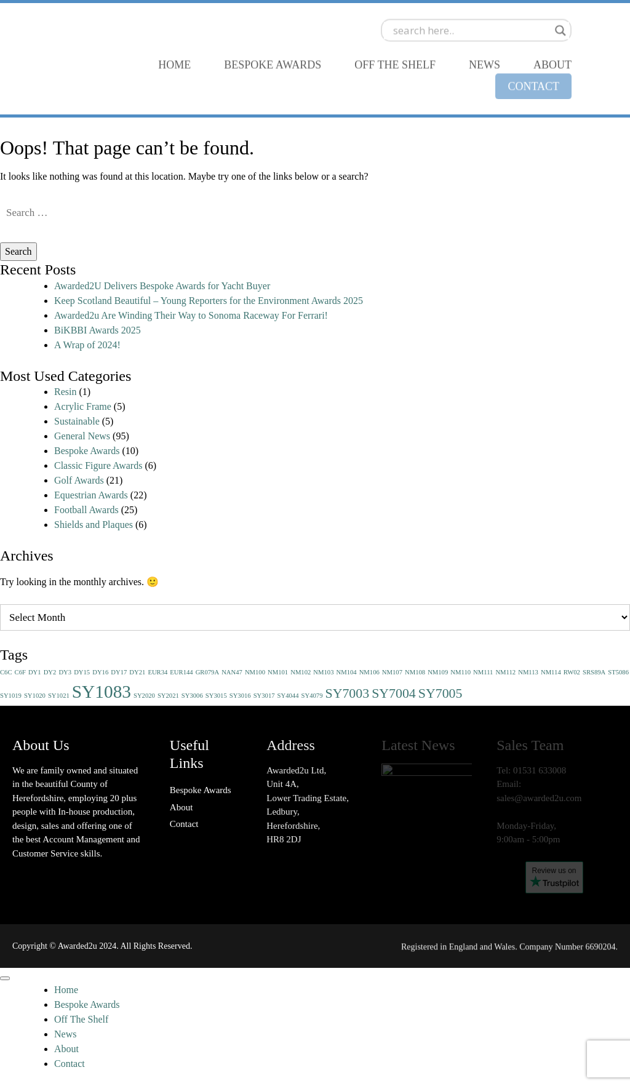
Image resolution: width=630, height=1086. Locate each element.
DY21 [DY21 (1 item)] (137, 672)
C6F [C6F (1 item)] (20, 672)
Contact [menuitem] (69, 1063)
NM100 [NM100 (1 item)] (255, 672)
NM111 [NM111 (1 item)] (483, 672)
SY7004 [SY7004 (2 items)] (394, 693)
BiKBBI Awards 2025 (97, 330)
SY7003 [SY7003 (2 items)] (347, 693)
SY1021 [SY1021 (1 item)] (59, 695)
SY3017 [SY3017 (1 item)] (264, 695)
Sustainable (77, 421)
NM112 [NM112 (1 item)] (505, 672)
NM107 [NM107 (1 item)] (392, 672)
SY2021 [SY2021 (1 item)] (168, 695)
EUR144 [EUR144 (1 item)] (181, 672)
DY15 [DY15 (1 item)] (82, 672)
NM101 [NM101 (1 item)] (278, 672)
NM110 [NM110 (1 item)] (460, 672)
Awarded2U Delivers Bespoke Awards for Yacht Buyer (162, 286)
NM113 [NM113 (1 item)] (528, 672)
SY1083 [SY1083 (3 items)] (101, 691)
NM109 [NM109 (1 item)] (438, 672)
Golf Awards (79, 480)
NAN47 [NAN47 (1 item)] (231, 672)
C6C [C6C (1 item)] (6, 672)
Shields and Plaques (93, 524)
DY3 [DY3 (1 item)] (64, 672)
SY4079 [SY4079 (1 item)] (312, 695)
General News (82, 436)
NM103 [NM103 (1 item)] (323, 672)
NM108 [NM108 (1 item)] (415, 672)
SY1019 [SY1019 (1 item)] (11, 695)
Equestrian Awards (91, 495)
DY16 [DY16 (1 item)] (100, 672)
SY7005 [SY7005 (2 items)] (440, 693)
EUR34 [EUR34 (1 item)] (157, 672)
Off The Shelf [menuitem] (81, 1019)
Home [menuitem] (66, 989)
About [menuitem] (66, 1049)
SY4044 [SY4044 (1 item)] (288, 695)
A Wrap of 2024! (87, 345)
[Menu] (5, 978)
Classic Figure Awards (98, 465)
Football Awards (86, 510)
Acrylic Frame (82, 406)
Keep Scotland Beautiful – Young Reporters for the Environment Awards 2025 (208, 300)
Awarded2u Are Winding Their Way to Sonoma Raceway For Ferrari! (191, 315)
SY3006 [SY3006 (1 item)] (192, 695)
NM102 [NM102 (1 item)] (300, 672)
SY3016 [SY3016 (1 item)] (240, 695)
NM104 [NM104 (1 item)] (347, 672)
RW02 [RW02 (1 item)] (572, 672)
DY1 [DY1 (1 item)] (34, 672)
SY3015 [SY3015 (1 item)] (216, 695)
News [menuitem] (65, 1034)
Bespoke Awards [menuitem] (87, 1004)
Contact (184, 824)
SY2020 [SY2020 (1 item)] (144, 695)
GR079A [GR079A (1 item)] (207, 672)
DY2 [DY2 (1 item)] (50, 672)
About (181, 807)
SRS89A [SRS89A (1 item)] (594, 672)
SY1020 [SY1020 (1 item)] (35, 695)
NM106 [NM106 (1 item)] (369, 672)
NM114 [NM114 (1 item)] (551, 672)
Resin (65, 391)
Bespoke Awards (87, 450)
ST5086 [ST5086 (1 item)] (618, 672)
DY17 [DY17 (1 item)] (119, 672)
